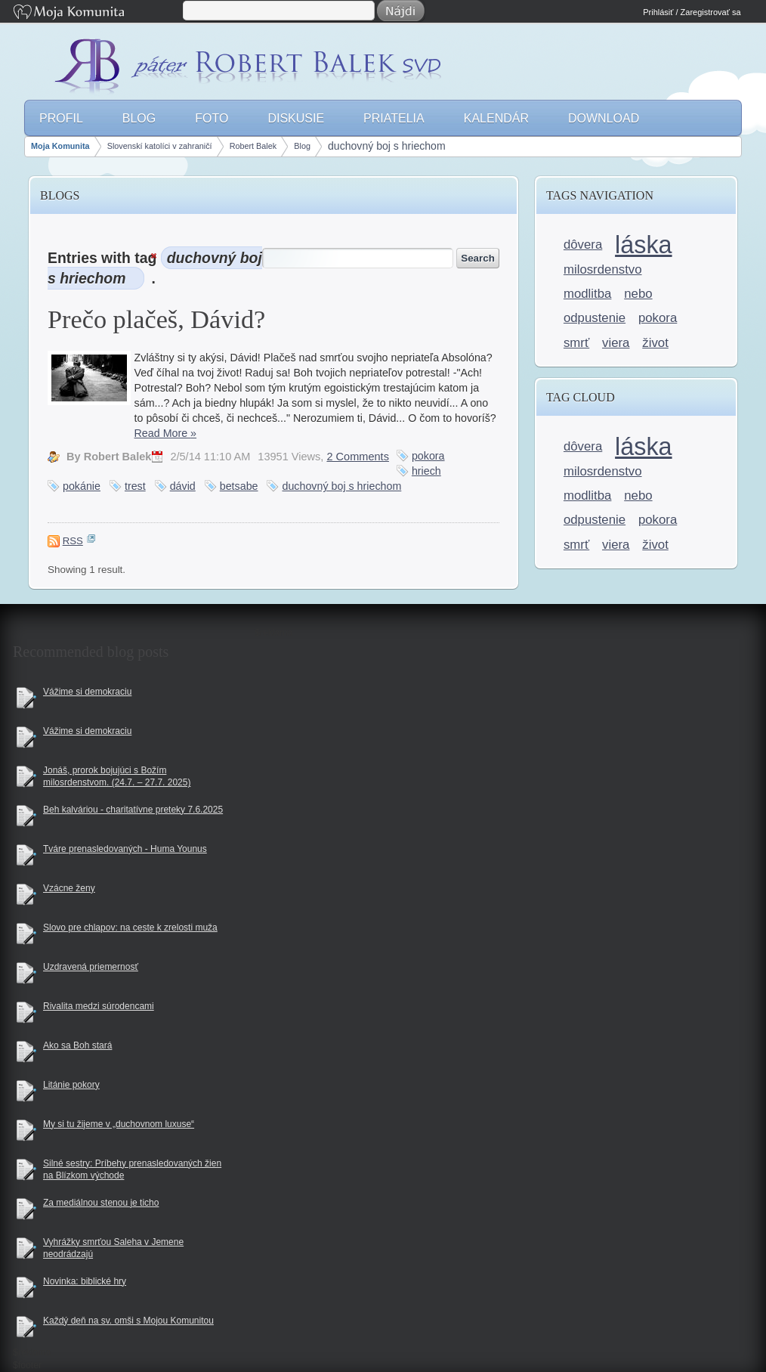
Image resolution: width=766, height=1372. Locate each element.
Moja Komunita (97, 13)
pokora (428, 456)
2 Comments (357, 457)
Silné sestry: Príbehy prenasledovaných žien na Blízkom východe (132, 1170)
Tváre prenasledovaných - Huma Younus (125, 849)
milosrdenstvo (603, 269)
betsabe (239, 486)
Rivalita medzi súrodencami (98, 1006)
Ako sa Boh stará (77, 1045)
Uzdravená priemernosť (90, 967)
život (655, 343)
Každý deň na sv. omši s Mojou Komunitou (128, 1320)
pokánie (81, 486)
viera (615, 343)
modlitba (588, 293)
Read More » (165, 433)
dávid (183, 486)
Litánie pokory (71, 1084)
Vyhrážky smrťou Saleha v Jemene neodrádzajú (113, 1248)
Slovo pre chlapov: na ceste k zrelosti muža (130, 927)
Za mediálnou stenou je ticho (101, 1202)
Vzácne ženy (69, 888)
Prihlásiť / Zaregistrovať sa (691, 12)
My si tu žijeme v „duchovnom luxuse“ (118, 1124)
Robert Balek (253, 145)
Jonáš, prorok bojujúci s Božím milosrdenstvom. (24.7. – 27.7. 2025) (116, 776)
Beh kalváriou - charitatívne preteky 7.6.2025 (133, 809)
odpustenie (594, 318)
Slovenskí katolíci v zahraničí (159, 145)
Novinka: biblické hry (84, 1281)
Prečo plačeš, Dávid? (156, 319)
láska (643, 245)
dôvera (583, 244)
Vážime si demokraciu (87, 691)
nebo (638, 293)
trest (135, 486)
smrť (576, 343)
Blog (302, 145)
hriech (426, 471)
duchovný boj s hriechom (387, 146)
